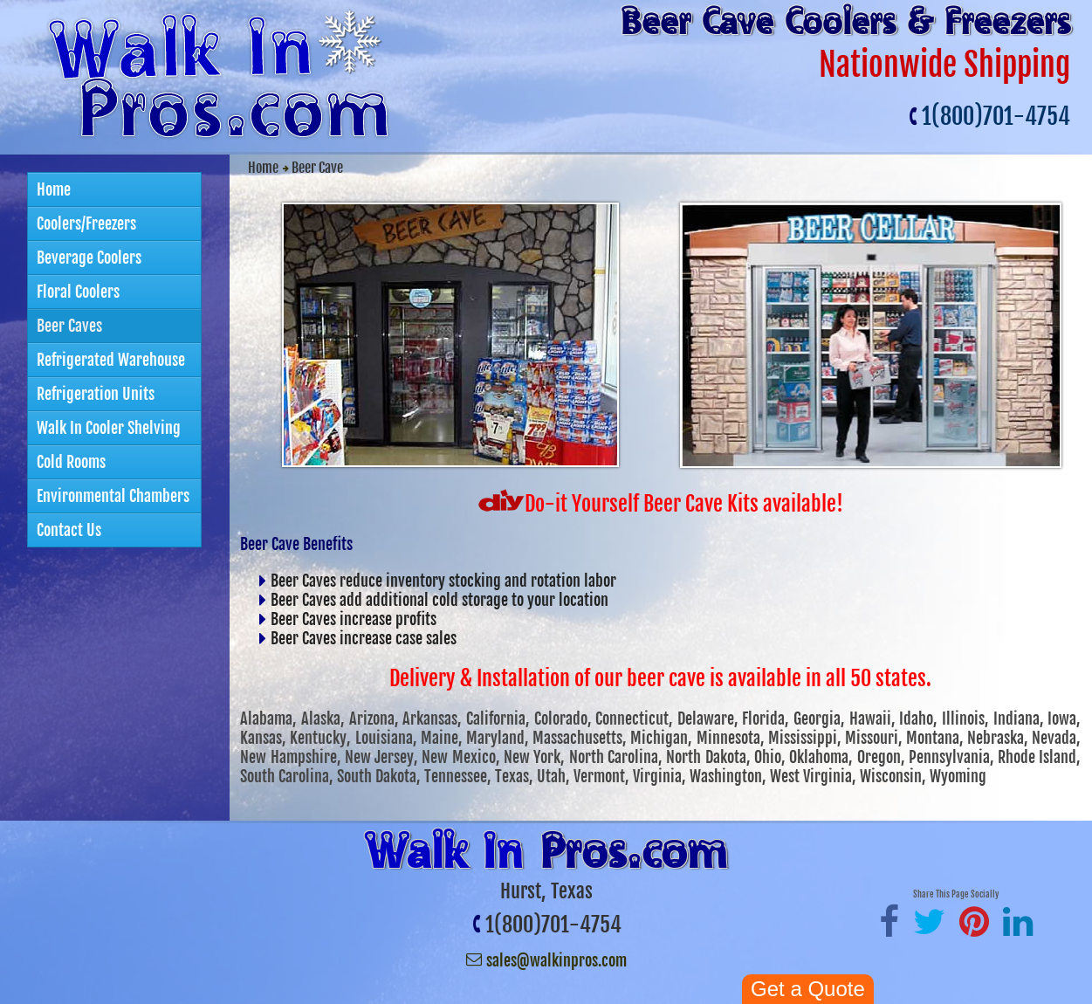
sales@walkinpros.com (556, 960)
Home (263, 167)
